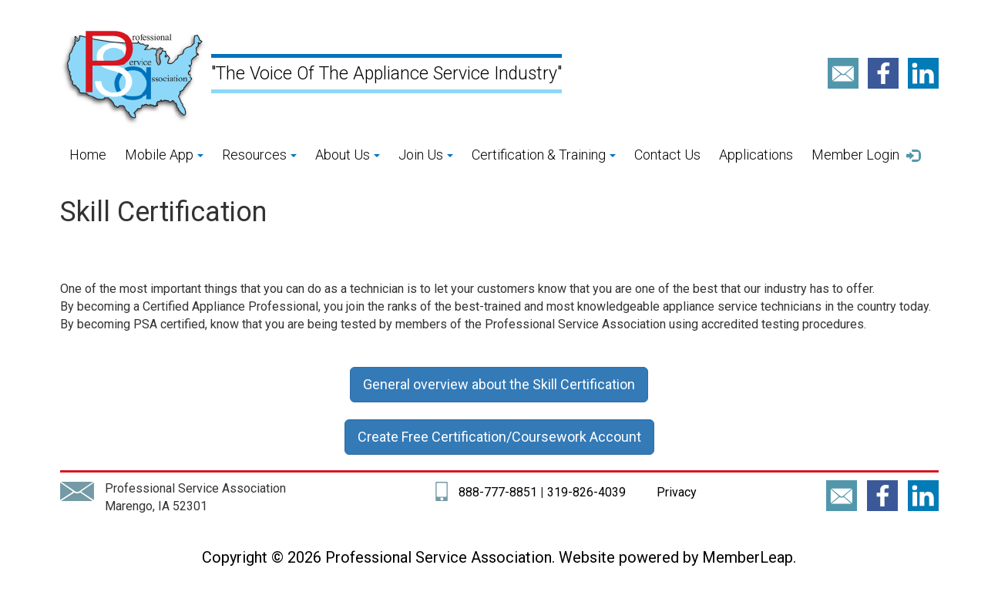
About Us (347, 154)
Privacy (675, 492)
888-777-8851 (498, 492)
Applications (756, 154)
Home (87, 154)
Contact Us (667, 154)
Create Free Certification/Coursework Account (499, 437)
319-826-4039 (586, 492)
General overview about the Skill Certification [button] (499, 384)
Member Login (866, 154)
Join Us (425, 154)
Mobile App (164, 154)
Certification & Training (544, 154)
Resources (259, 154)
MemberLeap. (749, 557)
